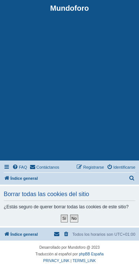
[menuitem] (19, 167)
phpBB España (91, 254)
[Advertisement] (69, 85)
